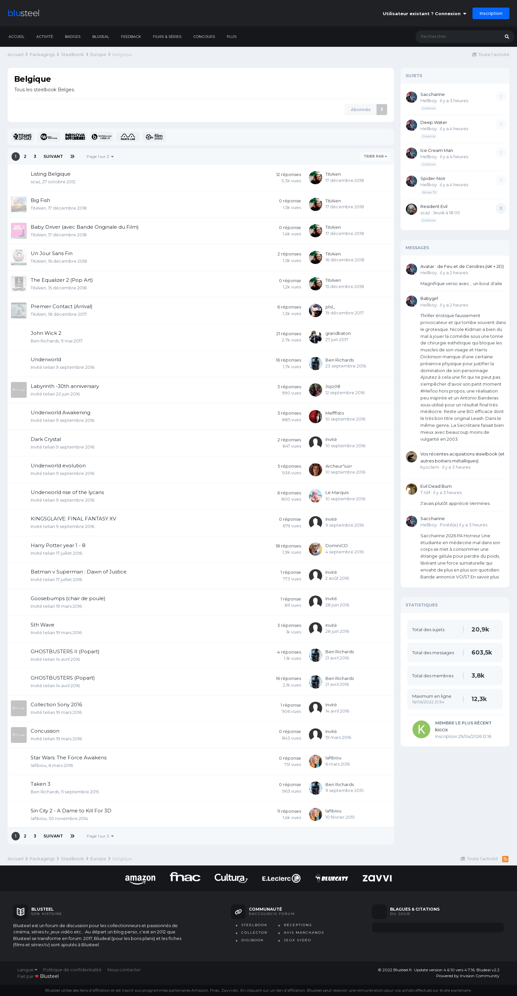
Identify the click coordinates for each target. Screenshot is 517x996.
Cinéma (428, 108)
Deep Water (433, 122)
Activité (44, 36)
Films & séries (167, 36)
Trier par (375, 156)
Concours (204, 36)
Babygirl (429, 298)
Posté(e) (463, 524)
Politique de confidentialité (72, 969)
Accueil (16, 36)
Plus (231, 36)
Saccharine (432, 94)
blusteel (49, 976)
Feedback (131, 36)
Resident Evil (433, 206)
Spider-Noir (432, 178)
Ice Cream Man (436, 150)
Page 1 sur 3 (100, 156)
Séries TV (429, 192)
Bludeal (100, 36)
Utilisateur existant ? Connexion (424, 13)
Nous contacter (124, 969)
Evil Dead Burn (436, 486)
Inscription (490, 13)
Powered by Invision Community (468, 975)
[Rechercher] (451, 36)
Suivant (53, 156)
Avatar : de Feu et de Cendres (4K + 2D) (462, 266)
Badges (72, 36)
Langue (27, 969)
